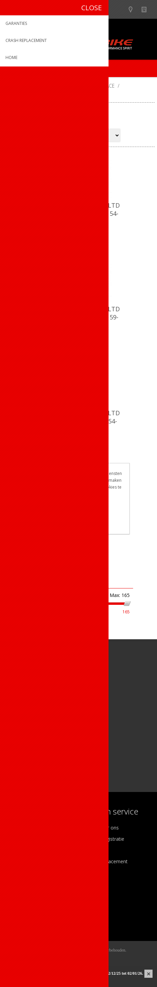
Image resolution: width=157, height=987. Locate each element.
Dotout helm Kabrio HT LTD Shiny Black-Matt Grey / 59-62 (78, 317)
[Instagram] (31, 727)
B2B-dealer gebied (120, 9)
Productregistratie (104, 839)
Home (12, 86)
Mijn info (19, 894)
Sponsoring (22, 861)
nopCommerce (89, 958)
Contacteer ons (102, 827)
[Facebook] (12, 727)
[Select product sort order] (93, 135)
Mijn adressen (25, 905)
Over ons (20, 827)
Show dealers (134, 9)
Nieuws (147, 9)
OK (78, 512)
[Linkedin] (50, 727)
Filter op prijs (42, 581)
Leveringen (22, 916)
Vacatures (20, 850)
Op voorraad (20, 636)
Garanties (95, 850)
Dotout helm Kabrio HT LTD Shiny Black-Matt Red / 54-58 (78, 421)
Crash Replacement (106, 861)
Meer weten (78, 524)
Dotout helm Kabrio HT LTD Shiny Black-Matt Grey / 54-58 (78, 213)
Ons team (20, 839)
